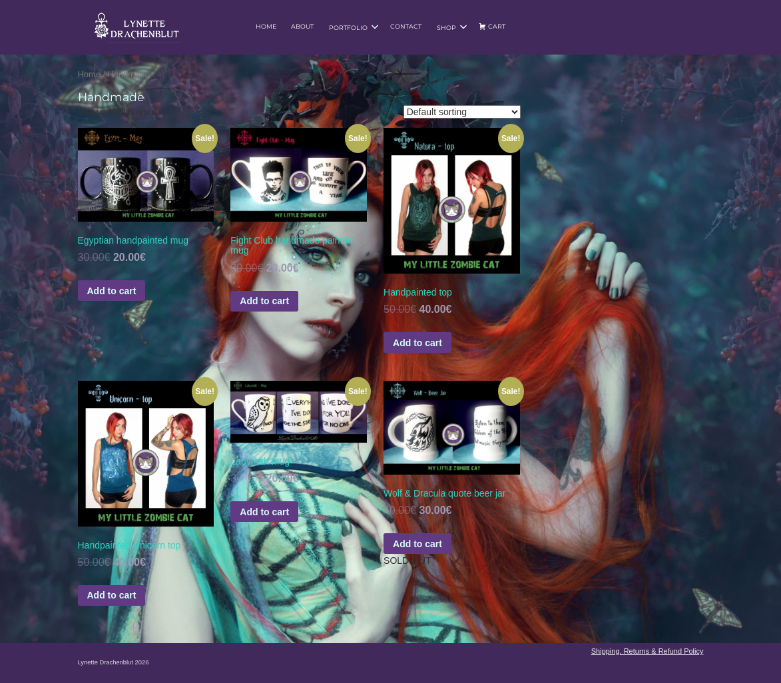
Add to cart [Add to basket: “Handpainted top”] (417, 343)
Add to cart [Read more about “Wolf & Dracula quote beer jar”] (417, 544)
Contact (405, 26)
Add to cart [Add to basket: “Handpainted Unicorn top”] (111, 595)
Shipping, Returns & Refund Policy (647, 651)
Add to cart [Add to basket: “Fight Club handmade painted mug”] (264, 301)
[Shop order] (462, 111)
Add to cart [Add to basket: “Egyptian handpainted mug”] (111, 291)
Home (266, 26)
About (302, 26)
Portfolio (354, 27)
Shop (452, 27)
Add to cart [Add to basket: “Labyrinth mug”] (264, 512)
